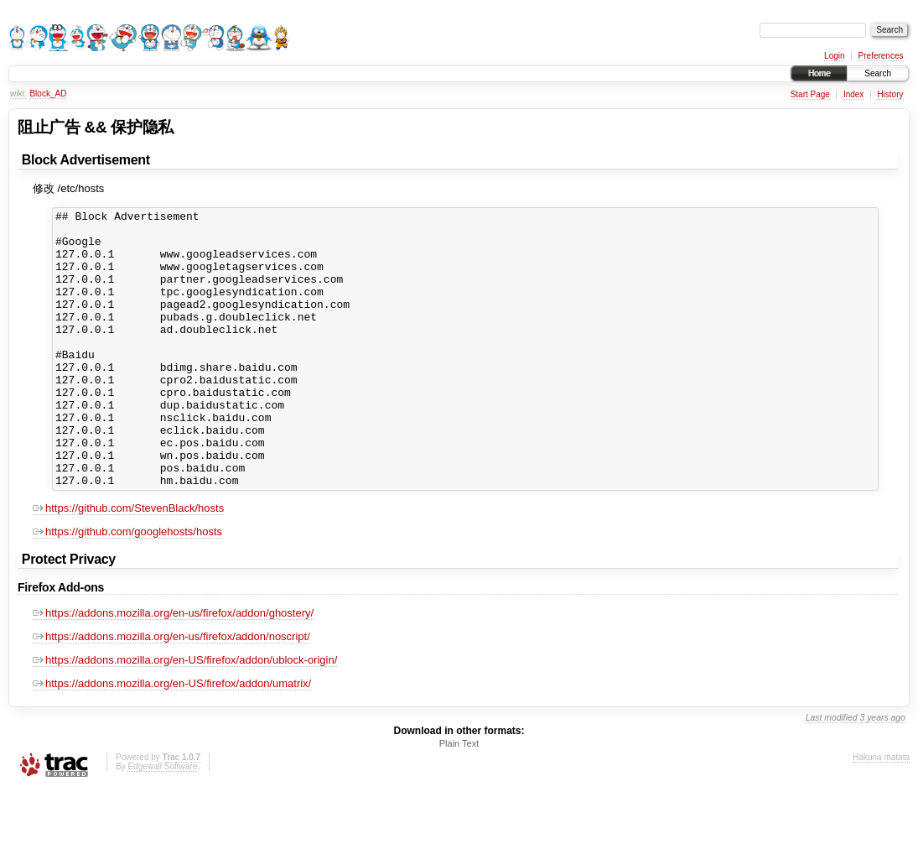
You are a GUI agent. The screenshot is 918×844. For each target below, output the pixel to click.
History (890, 94)
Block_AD (47, 93)
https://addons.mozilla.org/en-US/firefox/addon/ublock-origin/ (185, 715)
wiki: (18, 93)
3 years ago (882, 773)
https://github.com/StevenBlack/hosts (128, 563)
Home (819, 73)
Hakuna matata (881, 812)
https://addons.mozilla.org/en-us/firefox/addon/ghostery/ (173, 668)
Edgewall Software (162, 821)
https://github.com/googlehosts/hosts (127, 587)
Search (877, 73)
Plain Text (459, 799)
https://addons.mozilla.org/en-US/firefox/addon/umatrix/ (172, 738)
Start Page (810, 94)
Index (853, 94)
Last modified (832, 773)
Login (834, 55)
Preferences (881, 55)
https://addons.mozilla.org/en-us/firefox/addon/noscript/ (171, 691)
